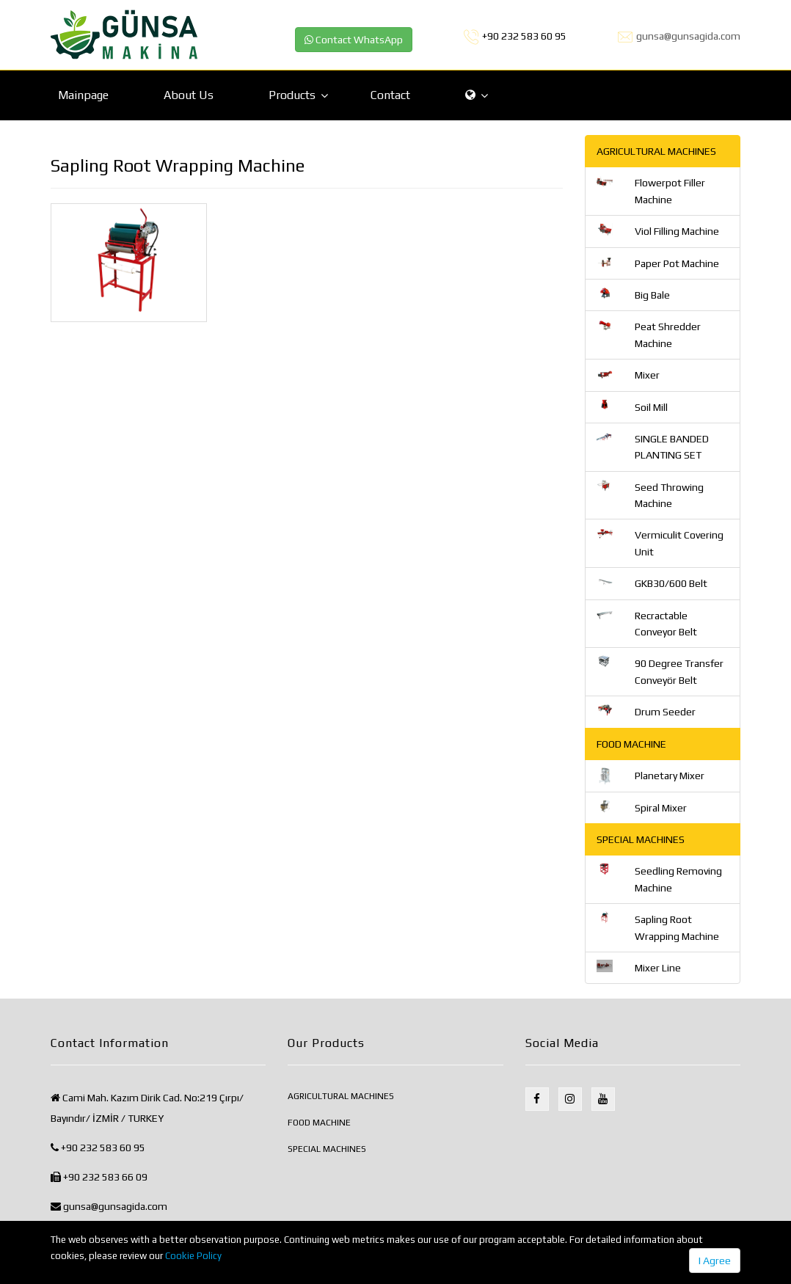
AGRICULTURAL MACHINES (341, 1096)
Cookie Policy (193, 1255)
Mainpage (83, 95)
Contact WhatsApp (354, 39)
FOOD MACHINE (319, 1122)
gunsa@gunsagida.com (688, 36)
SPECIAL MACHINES (327, 1149)
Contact (390, 95)
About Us (189, 95)
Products (292, 95)
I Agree (715, 1260)
